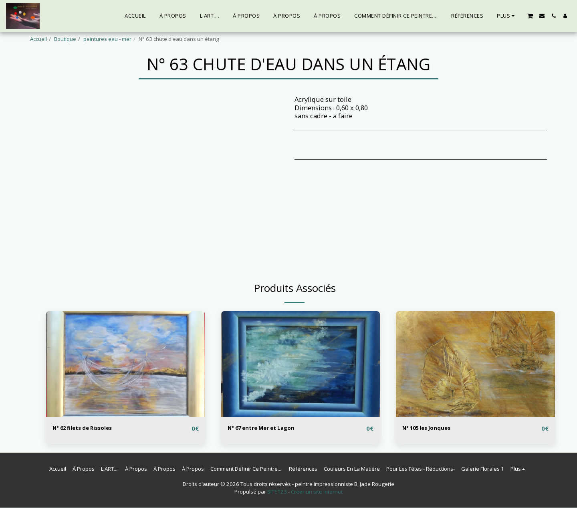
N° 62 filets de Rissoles (89, 428)
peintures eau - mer (107, 39)
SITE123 (277, 492)
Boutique (65, 39)
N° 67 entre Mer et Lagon (269, 428)
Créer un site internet (317, 492)
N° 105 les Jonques (432, 428)
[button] (530, 15)
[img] (125, 364)
